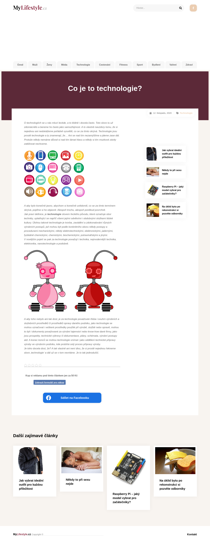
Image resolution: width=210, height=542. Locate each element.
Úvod (20, 65)
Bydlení (156, 65)
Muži (34, 65)
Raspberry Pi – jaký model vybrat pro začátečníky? (173, 190)
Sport (140, 65)
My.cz (28, 534)
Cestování (104, 65)
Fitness (123, 65)
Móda (64, 65)
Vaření (173, 65)
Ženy (49, 65)
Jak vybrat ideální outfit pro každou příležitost (172, 153)
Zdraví (189, 65)
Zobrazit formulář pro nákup (49, 382)
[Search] (180, 8)
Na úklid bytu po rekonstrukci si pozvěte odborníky (172, 210)
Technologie (83, 65)
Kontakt (192, 534)
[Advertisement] (105, 39)
